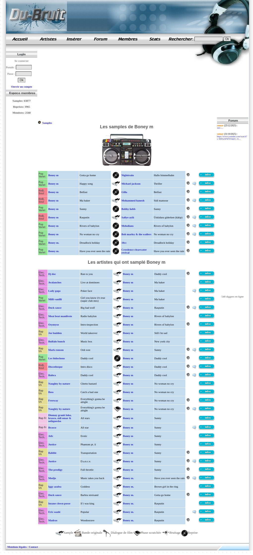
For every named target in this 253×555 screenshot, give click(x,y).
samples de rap (20, 38)
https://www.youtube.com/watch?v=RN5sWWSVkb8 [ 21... (232, 137)
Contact (33, 546)
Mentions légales (17, 546)
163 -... (220, 128)
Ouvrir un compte (21, 86)
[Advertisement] (114, 82)
